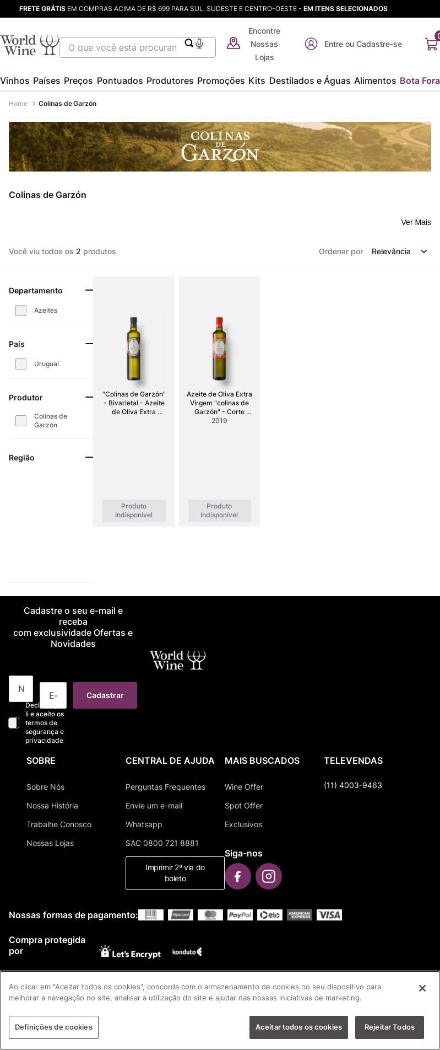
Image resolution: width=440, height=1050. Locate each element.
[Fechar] (422, 994)
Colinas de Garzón (67, 103)
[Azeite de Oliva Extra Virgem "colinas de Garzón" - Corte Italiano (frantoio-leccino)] (219, 401)
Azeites (45, 310)
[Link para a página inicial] (19, 103)
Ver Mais (416, 222)
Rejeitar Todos (390, 1032)
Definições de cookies (54, 1032)
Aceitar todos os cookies (299, 1032)
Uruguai (46, 364)
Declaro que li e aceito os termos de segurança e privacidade (44, 722)
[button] (199, 42)
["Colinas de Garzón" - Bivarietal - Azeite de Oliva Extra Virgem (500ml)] (133, 401)
